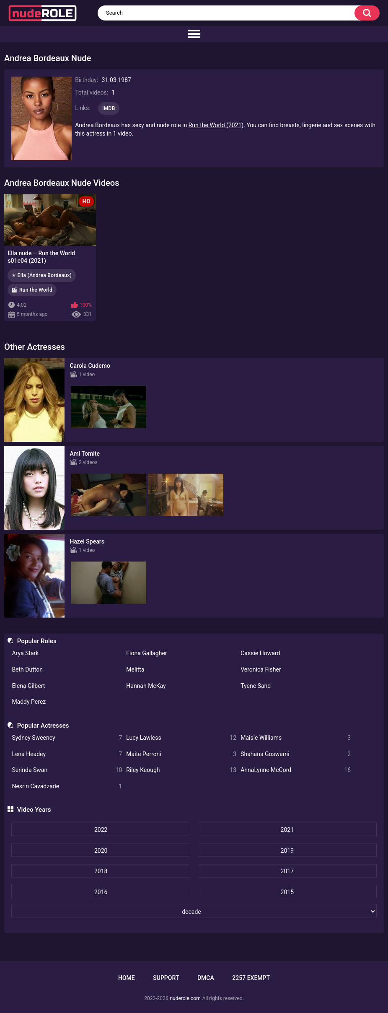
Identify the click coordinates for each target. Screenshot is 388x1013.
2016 (100, 892)
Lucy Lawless (181, 737)
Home (126, 978)
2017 (287, 871)
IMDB (108, 108)
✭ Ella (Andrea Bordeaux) (42, 275)
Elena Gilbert (28, 685)
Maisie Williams (296, 737)
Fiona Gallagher (146, 653)
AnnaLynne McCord (296, 770)
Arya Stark (25, 653)
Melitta (135, 669)
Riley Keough (181, 770)
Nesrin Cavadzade (67, 786)
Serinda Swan (67, 770)
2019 (287, 850)
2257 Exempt (251, 978)
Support (166, 978)
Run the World (35, 290)
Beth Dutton (27, 669)
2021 (287, 829)
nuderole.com (185, 998)
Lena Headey (67, 754)
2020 (100, 850)
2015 (287, 892)
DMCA (205, 978)
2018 (100, 871)
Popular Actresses (43, 725)
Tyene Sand (256, 685)
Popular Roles (37, 641)
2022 (100, 829)
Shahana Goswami (296, 754)
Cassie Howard (260, 653)
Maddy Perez (29, 701)
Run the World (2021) (216, 125)
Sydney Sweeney (67, 737)
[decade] (193, 911)
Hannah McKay (146, 685)
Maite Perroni (181, 754)
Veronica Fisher (261, 669)
